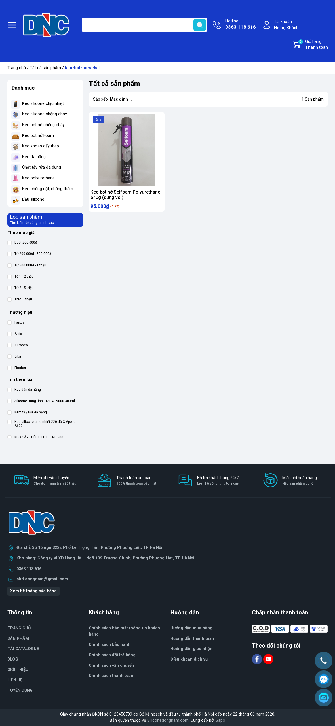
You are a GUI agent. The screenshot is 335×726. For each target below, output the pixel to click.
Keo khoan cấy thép (40, 146)
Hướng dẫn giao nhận (191, 648)
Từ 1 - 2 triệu (20, 277)
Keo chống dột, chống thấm (47, 188)
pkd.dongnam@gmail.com (42, 579)
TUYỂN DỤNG (20, 690)
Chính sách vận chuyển (111, 665)
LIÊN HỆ (14, 680)
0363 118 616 (28, 568)
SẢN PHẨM (18, 638)
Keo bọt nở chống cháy (43, 124)
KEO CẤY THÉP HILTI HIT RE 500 (35, 437)
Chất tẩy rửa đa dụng (41, 167)
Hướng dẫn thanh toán (192, 638)
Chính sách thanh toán (111, 675)
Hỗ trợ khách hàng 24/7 (218, 480)
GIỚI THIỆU (17, 669)
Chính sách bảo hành (109, 644)
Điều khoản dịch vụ (189, 659)
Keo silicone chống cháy (44, 114)
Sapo (220, 720)
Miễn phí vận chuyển (54, 480)
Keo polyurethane (38, 178)
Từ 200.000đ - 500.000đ (29, 254)
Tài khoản (286, 25)
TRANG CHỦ (19, 628)
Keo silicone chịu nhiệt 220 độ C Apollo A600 (41, 424)
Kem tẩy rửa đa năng (27, 412)
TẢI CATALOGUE (23, 648)
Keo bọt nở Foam (38, 135)
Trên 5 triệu (19, 299)
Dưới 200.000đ (22, 243)
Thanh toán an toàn (136, 480)
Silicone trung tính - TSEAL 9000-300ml (41, 401)
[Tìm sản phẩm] (144, 25)
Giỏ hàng (313, 45)
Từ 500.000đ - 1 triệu (26, 265)
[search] (199, 25)
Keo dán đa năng (24, 390)
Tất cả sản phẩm (45, 67)
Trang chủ (16, 67)
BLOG (12, 659)
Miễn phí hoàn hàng (299, 480)
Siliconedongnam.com (168, 720)
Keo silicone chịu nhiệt (43, 103)
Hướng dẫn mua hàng (191, 628)
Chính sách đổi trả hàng (112, 655)
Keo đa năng (34, 156)
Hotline (240, 25)
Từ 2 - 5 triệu (20, 288)
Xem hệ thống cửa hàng (33, 591)
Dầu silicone (33, 199)
